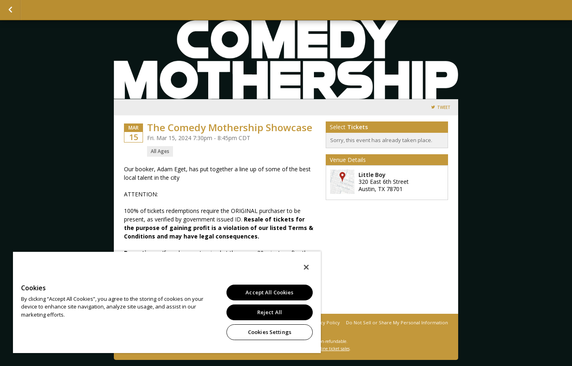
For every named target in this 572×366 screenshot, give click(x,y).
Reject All (269, 312)
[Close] (306, 267)
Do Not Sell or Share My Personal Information (397, 322)
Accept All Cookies (269, 292)
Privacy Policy (324, 322)
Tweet (443, 107)
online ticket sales (333, 348)
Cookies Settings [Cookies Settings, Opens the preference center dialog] (269, 332)
